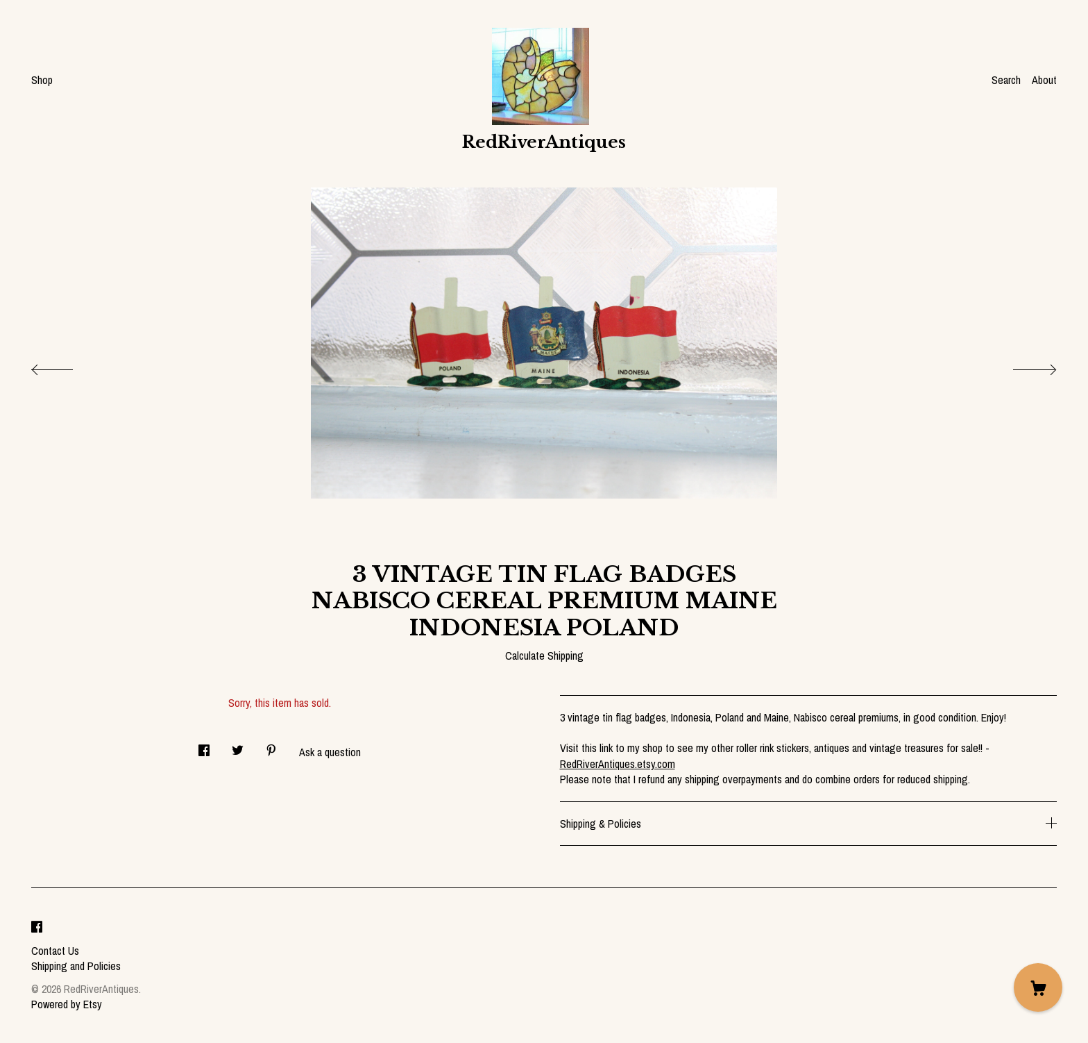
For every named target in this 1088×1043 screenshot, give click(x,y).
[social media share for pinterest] (271, 746)
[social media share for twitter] (238, 746)
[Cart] (1038, 987)
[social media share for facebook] (204, 746)
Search (1006, 79)
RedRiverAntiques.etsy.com (617, 763)
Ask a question (330, 752)
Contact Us (55, 950)
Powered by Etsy (66, 1004)
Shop (42, 79)
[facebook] (36, 927)
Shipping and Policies (76, 966)
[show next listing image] (1022, 366)
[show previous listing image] (66, 366)
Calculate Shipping (544, 655)
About (1044, 79)
